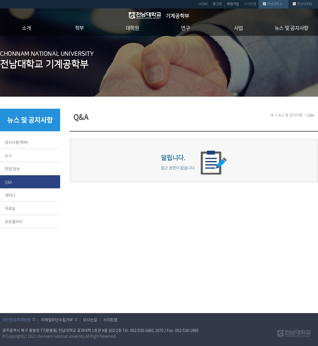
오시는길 (90, 319)
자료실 (10, 208)
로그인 (217, 3)
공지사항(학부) (16, 142)
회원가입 (233, 3)
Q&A (8, 182)
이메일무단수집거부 (57, 319)
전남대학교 (274, 3)
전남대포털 (304, 3)
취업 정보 (12, 168)
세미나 (10, 195)
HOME (203, 3)
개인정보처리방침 (16, 319)
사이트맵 (250, 3)
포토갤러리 (14, 221)
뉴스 (8, 155)
